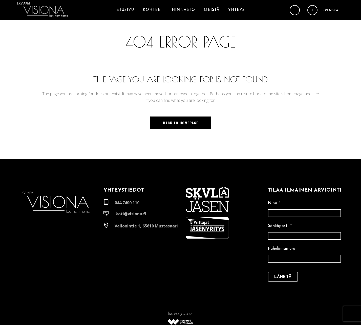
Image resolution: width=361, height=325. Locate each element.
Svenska (330, 10)
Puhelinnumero (281, 228)
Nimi (274, 183)
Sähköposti (280, 206)
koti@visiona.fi (131, 193)
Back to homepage (180, 122)
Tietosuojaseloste (180, 290)
